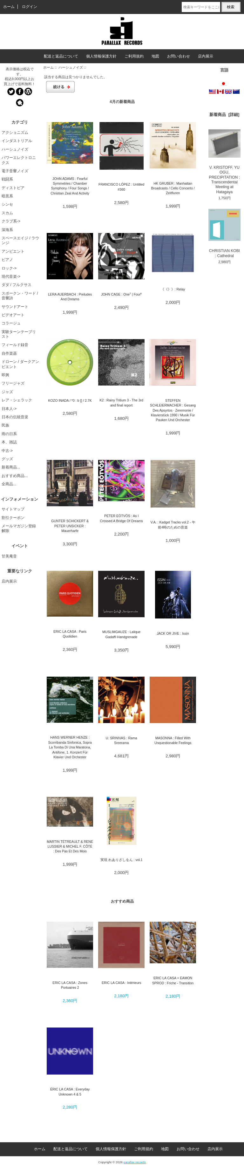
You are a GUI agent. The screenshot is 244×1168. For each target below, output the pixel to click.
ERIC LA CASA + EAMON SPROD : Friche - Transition (173, 980)
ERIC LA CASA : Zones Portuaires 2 (69, 985)
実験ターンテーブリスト (19, 334)
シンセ (7, 204)
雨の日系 (9, 434)
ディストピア (13, 188)
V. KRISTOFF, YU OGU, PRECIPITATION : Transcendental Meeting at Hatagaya (224, 161)
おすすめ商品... (15, 476)
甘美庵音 (9, 556)
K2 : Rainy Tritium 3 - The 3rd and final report (121, 402)
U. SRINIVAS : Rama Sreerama (121, 740)
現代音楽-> (11, 276)
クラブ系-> (11, 221)
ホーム (9, 6)
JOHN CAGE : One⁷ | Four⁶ (121, 294)
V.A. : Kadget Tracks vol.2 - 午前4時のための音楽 (173, 524)
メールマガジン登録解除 (19, 528)
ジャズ (7, 392)
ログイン (29, 6)
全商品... (9, 484)
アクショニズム (15, 132)
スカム (7, 213)
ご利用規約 (134, 56)
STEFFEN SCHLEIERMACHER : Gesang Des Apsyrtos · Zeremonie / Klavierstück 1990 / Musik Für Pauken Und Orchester (173, 410)
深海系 (7, 230)
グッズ (7, 459)
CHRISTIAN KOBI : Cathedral (224, 233)
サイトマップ (13, 509)
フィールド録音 (15, 345)
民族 (5, 425)
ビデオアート (13, 315)
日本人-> (9, 408)
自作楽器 (9, 353)
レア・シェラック (17, 400)
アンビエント (13, 251)
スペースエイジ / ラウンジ (20, 240)
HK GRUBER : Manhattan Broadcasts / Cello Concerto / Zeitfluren (173, 188)
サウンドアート (15, 306)
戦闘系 (7, 179)
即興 (5, 375)
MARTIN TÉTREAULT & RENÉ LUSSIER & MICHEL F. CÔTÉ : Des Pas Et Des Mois (70, 846)
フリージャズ (13, 383)
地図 (155, 56)
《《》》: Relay (173, 289)
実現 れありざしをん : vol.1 (121, 860)
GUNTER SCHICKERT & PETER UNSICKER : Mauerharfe (70, 526)
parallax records (135, 1162)
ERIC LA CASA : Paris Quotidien (69, 634)
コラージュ (11, 323)
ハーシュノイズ (70, 67)
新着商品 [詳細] (224, 114)
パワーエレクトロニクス (19, 160)
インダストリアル (17, 141)
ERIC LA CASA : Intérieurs (121, 983)
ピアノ (7, 259)
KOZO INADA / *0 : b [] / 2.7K (70, 400)
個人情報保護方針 (101, 56)
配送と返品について (61, 56)
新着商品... (11, 467)
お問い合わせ (178, 56)
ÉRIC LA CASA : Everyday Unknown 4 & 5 (70, 1091)
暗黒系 (7, 196)
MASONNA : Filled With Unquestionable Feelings (172, 740)
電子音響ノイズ (15, 171)
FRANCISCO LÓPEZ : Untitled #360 (121, 186)
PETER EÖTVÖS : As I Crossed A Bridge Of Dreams (121, 518)
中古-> (7, 450)
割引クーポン (13, 518)
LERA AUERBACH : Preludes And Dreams (70, 296)
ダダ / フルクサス (16, 285)
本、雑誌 (9, 442)
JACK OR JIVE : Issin (173, 633)
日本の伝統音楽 (15, 417)
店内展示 (205, 56)
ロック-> (9, 268)
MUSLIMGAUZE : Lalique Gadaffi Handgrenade (121, 634)
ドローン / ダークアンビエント (20, 364)
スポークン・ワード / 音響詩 (20, 295)
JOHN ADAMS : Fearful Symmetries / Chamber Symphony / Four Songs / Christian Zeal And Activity (70, 186)
